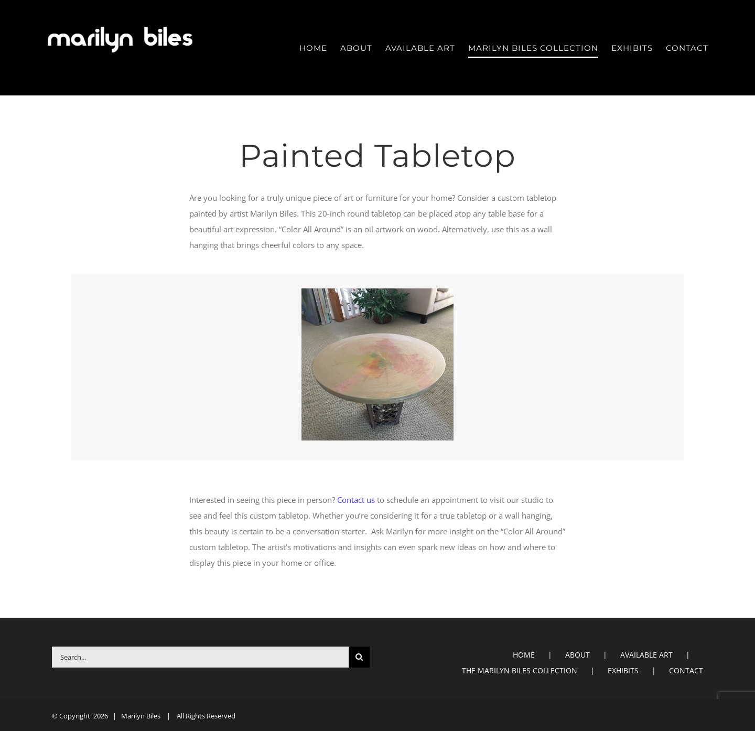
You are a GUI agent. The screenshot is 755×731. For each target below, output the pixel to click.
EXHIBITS (623, 670)
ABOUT (577, 655)
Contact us (356, 499)
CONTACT (686, 670)
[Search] (359, 657)
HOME (524, 655)
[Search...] (200, 657)
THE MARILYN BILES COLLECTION (519, 670)
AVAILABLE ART (646, 655)
